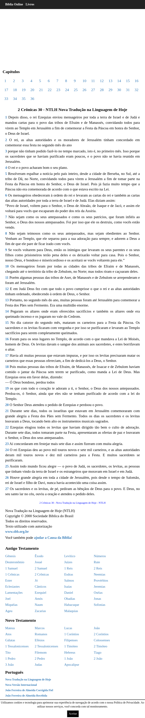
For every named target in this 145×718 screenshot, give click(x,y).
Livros (30, 4)
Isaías (68, 586)
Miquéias (11, 604)
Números (100, 556)
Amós (39, 598)
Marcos (40, 628)
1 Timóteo (71, 646)
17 (6, 90)
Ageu (8, 611)
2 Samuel (41, 568)
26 (84, 90)
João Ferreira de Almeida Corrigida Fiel (29, 690)
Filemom (41, 652)
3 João (9, 664)
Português (14, 672)
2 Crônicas (42, 574)
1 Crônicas (12, 574)
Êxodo (39, 556)
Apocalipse (71, 664)
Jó (36, 580)
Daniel (68, 592)
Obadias (69, 598)
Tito (8, 652)
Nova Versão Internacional (21, 684)
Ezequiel (40, 592)
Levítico (69, 556)
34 (15, 98)
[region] (72, 36)
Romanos (41, 634)
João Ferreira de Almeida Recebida (26, 695)
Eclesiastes (12, 586)
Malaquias (71, 611)
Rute (97, 562)
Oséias (98, 592)
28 (102, 90)
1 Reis (68, 568)
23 (58, 90)
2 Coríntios (101, 634)
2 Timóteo (100, 646)
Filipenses (71, 640)
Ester (8, 580)
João (97, 628)
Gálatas (10, 640)
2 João (98, 658)
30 (119, 90)
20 (32, 90)
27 (93, 90)
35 (24, 98)
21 (41, 90)
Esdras (68, 574)
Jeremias (99, 586)
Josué (38, 562)
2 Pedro (40, 658)
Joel (8, 598)
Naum (39, 604)
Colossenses (102, 640)
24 (67, 90)
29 (110, 90)
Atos (8, 634)
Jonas (97, 598)
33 (6, 98)
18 (15, 90)
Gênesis (10, 556)
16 (136, 81)
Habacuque (71, 604)
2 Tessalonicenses (46, 646)
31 (128, 90)
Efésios (39, 640)
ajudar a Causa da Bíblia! (53, 537)
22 (50, 90)
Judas (38, 664)
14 (119, 81)
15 (128, 81)
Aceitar (73, 713)
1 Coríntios (71, 634)
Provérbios (101, 580)
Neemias (99, 574)
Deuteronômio (14, 562)
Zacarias (40, 611)
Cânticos (40, 586)
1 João (68, 658)
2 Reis (98, 568)
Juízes (68, 562)
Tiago (97, 652)
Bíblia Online (14, 4)
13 (110, 81)
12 (102, 81)
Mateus (10, 628)
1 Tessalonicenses (17, 646)
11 (93, 81)
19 (24, 90)
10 (84, 81)
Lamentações (14, 592)
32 (136, 90)
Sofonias (99, 604)
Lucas (68, 628)
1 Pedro (10, 658)
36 (32, 98)
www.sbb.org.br (17, 531)
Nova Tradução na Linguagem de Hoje (28, 679)
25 (76, 90)
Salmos (69, 580)
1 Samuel (11, 568)
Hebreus (69, 652)
